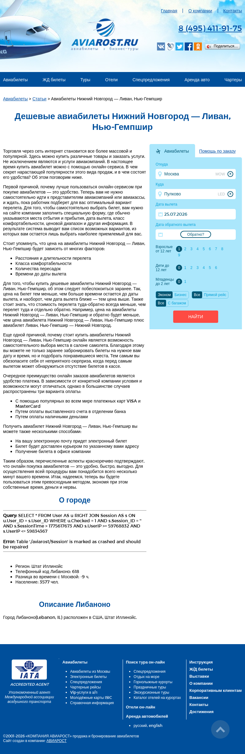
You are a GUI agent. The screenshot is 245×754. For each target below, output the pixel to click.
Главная (169, 10)
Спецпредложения (151, 79)
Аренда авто (197, 79)
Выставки (199, 676)
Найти (195, 316)
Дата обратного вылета (176, 225)
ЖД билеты (54, 79)
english (155, 725)
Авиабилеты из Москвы (90, 671)
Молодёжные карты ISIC (91, 697)
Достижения (202, 711)
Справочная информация (92, 702)
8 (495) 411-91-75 (210, 28)
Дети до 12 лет (162, 267)
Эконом (164, 295)
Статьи (39, 98)
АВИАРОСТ (57, 740)
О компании (200, 10)
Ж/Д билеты (201, 669)
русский (140, 725)
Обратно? (195, 234)
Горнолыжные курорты (153, 682)
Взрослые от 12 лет (164, 249)
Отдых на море (147, 676)
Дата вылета (166, 204)
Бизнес (180, 295)
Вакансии (199, 697)
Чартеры (233, 79)
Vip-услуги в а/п (84, 692)
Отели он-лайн (140, 706)
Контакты (232, 10)
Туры (85, 79)
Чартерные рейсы (85, 687)
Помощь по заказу (217, 151)
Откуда (162, 164)
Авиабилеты (15, 79)
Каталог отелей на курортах (157, 697)
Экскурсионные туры (151, 692)
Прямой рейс (215, 295)
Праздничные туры (150, 687)
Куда (160, 184)
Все (197, 295)
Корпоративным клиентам (216, 690)
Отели (111, 79)
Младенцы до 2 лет (165, 281)
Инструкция (201, 662)
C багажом (177, 303)
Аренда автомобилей (147, 716)
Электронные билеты (88, 676)
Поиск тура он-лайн (145, 662)
